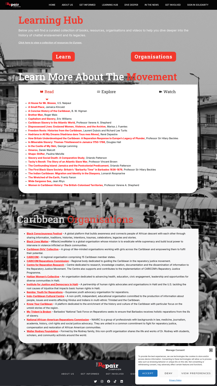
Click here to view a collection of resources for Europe (49, 42)
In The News (150, 5)
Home (46, 5)
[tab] (46, 92)
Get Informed (83, 5)
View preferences (196, 373)
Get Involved (171, 5)
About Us (62, 5)
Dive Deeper (128, 5)
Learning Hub (106, 5)
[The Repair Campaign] (13, 4)
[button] (210, 350)
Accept (148, 373)
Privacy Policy (175, 380)
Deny (169, 373)
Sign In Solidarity (197, 5)
